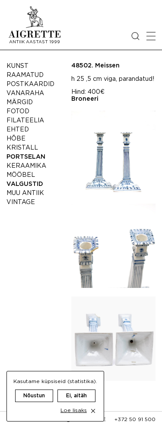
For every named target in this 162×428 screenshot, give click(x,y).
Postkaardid (30, 84)
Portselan (25, 157)
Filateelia (25, 120)
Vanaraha (25, 93)
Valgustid (24, 184)
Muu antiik (25, 193)
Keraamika (26, 166)
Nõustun (34, 395)
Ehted (17, 129)
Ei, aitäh (76, 395)
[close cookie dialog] (93, 411)
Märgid (19, 102)
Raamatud (25, 75)
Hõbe (15, 138)
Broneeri (84, 99)
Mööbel (20, 175)
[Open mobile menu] (151, 36)
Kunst (17, 66)
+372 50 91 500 (135, 419)
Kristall (22, 147)
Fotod (17, 111)
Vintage (20, 202)
